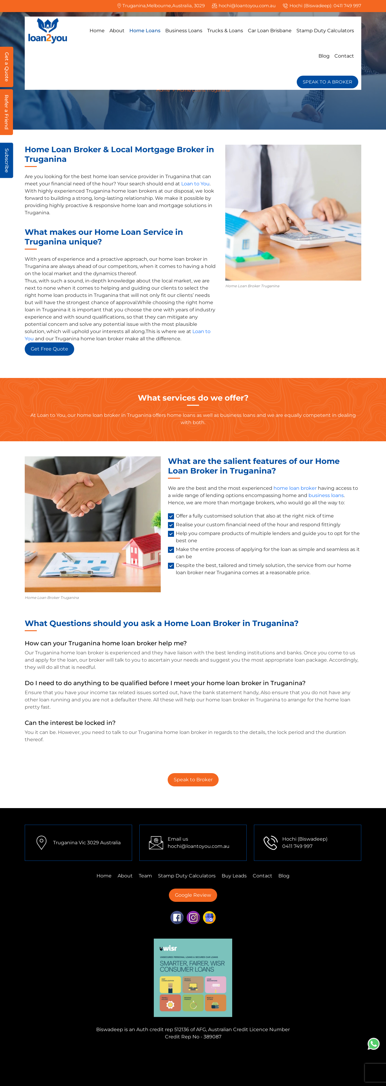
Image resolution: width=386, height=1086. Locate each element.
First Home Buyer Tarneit (326, 1053)
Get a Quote (7, 67)
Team (145, 876)
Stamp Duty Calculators (325, 30)
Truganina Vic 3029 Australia (87, 842)
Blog (324, 56)
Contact (344, 56)
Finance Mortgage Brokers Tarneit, (253, 1053)
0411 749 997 (347, 5)
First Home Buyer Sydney (213, 1067)
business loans (326, 495)
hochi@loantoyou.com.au (247, 5)
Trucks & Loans (225, 30)
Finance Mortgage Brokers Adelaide (243, 1060)
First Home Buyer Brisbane (175, 1075)
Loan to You (195, 184)
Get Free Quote (49, 349)
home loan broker (295, 488)
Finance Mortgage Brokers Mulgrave (73, 1053)
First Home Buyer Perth (151, 1067)
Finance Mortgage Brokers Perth (72, 1060)
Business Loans (183, 30)
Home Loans (144, 30)
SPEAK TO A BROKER (327, 82)
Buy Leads (234, 876)
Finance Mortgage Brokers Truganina (164, 1053)
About (117, 30)
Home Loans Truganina (238, 1075)
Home (97, 30)
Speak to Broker (193, 779)
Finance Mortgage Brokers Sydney (156, 1060)
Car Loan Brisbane (270, 30)
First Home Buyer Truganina (87, 1067)
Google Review (193, 895)
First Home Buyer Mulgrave (279, 1067)
